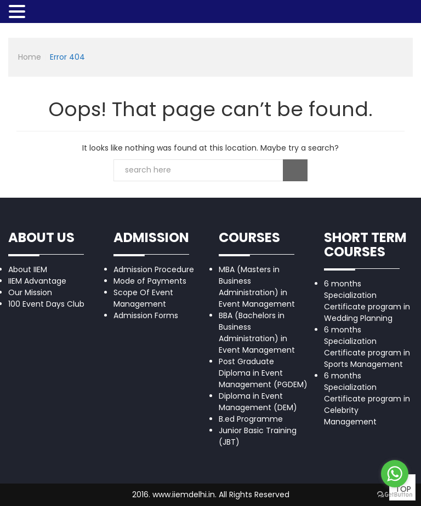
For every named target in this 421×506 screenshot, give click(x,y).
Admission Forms (145, 315)
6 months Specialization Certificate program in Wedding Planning (367, 301)
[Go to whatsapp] (394, 473)
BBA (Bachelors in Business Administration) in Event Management (257, 332)
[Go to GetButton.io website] (394, 494)
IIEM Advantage (37, 280)
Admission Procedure (153, 269)
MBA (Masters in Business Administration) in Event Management (257, 286)
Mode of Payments (149, 280)
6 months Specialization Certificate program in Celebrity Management (367, 398)
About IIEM (27, 269)
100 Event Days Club (46, 303)
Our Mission (30, 292)
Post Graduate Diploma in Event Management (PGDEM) (263, 373)
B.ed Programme (251, 418)
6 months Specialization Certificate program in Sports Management (367, 347)
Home (29, 56)
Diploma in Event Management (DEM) (258, 401)
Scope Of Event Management (143, 298)
